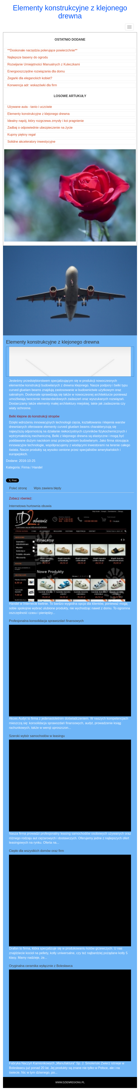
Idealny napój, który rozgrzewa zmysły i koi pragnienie (45, 120)
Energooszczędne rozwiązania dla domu (36, 71)
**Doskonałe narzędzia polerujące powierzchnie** (42, 50)
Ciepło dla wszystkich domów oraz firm (36, 850)
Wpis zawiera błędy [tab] (47, 488)
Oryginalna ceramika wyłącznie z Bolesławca (40, 966)
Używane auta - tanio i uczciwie (29, 106)
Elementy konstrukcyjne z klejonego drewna (38, 113)
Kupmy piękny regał (21, 134)
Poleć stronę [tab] (18, 488)
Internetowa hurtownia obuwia (30, 506)
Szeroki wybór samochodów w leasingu (37, 736)
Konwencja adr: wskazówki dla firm (32, 85)
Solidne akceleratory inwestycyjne (31, 141)
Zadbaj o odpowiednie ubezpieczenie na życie (39, 127)
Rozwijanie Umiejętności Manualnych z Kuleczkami (43, 64)
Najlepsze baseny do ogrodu (27, 57)
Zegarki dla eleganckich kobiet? (29, 78)
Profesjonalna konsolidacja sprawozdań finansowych (46, 621)
